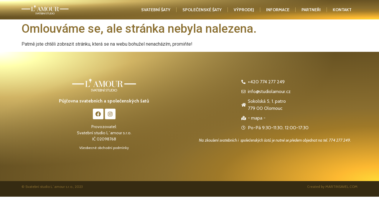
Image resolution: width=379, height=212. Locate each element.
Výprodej (244, 9)
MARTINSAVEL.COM (341, 186)
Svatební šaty (155, 9)
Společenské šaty (202, 9)
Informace (277, 9)
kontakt (342, 9)
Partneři (311, 9)
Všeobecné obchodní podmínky (104, 147)
